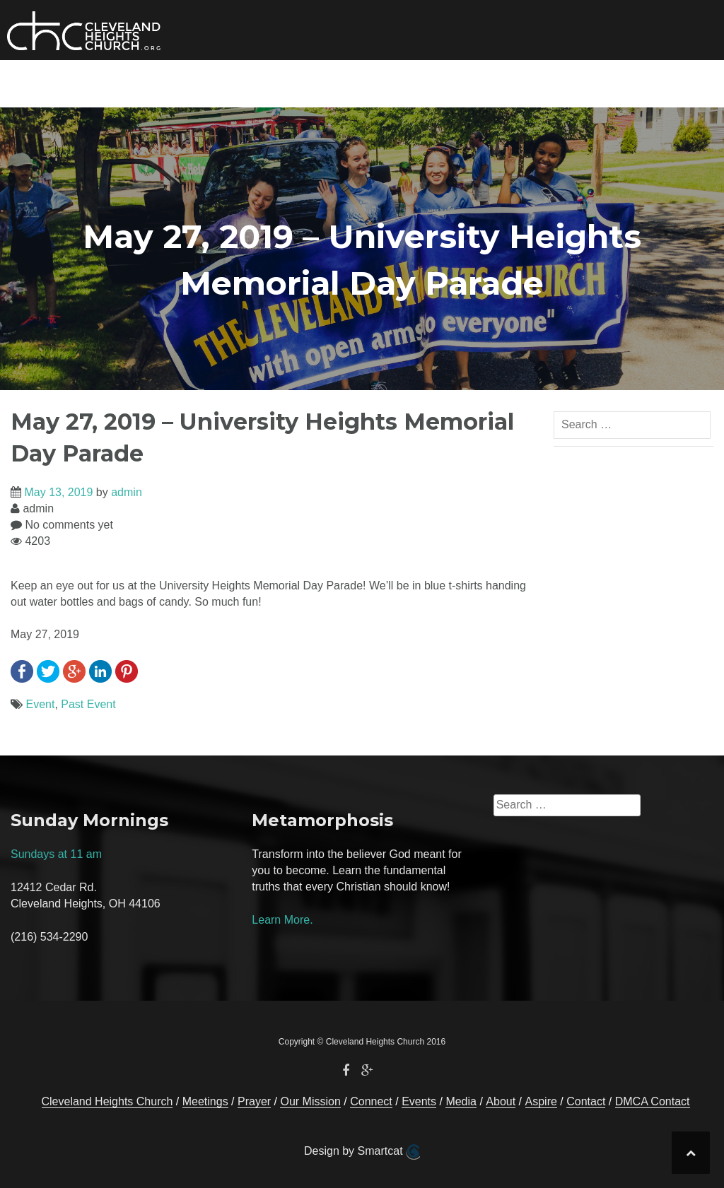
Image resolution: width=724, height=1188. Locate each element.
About (480, 81)
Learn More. (282, 920)
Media (404, 81)
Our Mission (184, 81)
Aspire (541, 1101)
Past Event (88, 704)
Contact (618, 81)
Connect (263, 81)
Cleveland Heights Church (107, 1101)
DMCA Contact (652, 1101)
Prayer (558, 81)
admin (126, 492)
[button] (665, 83)
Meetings (205, 1101)
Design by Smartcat (362, 1152)
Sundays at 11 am (56, 854)
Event (39, 704)
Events (348, 81)
